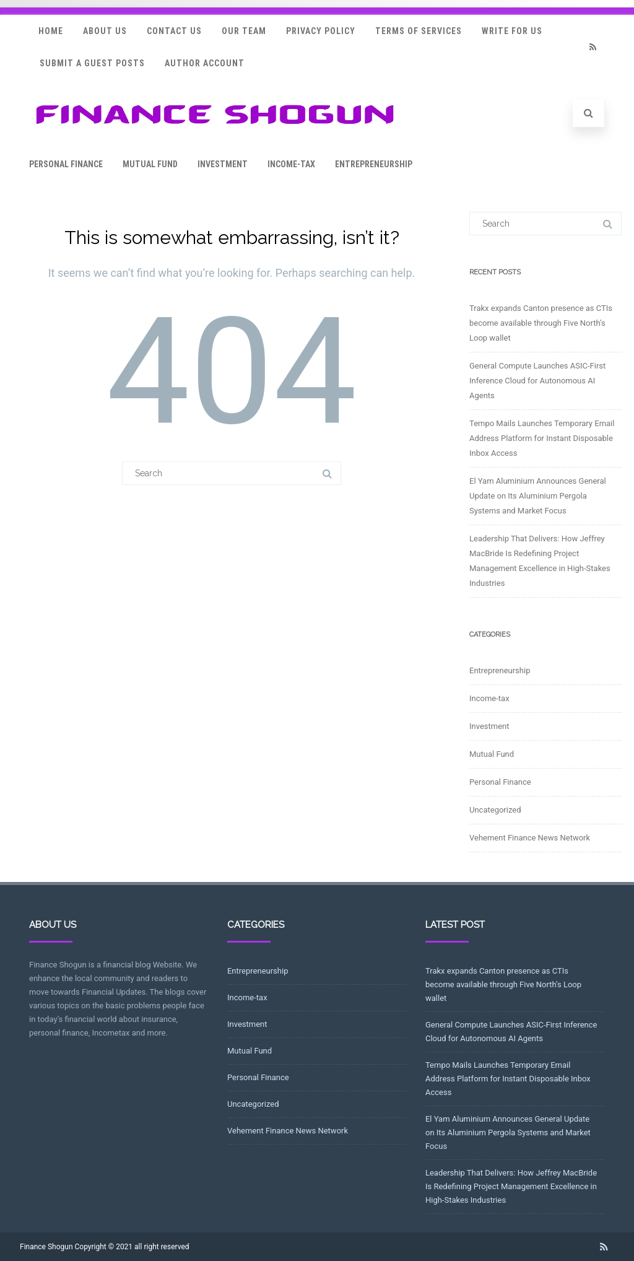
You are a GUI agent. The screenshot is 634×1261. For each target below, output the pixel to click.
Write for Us (512, 31)
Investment (223, 164)
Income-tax (291, 164)
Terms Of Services (418, 31)
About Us (105, 31)
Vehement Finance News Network (529, 837)
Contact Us (174, 31)
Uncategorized (495, 809)
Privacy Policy (320, 31)
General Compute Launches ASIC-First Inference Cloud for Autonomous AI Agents (537, 380)
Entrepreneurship (373, 164)
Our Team (244, 31)
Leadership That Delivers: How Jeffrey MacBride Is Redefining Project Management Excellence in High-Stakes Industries (511, 1186)
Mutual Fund (150, 164)
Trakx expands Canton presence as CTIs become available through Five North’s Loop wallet (540, 323)
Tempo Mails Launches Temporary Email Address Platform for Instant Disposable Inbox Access (541, 438)
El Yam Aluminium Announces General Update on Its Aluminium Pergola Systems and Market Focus (537, 495)
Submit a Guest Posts (92, 63)
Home (50, 31)
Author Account (205, 63)
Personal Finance (66, 164)
